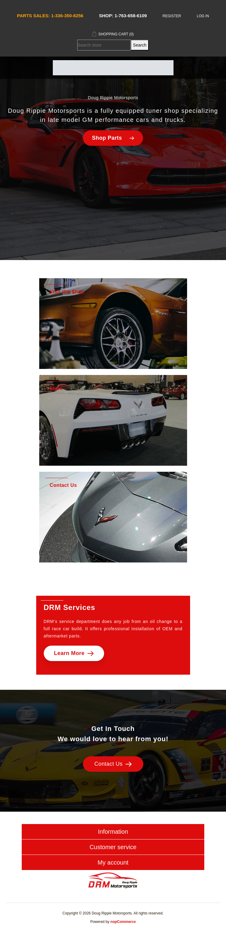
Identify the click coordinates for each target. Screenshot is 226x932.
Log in (203, 16)
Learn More (74, 653)
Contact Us (113, 764)
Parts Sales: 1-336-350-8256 (50, 15)
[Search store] (104, 45)
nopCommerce (123, 922)
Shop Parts (113, 138)
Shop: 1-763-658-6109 (123, 15)
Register (172, 16)
